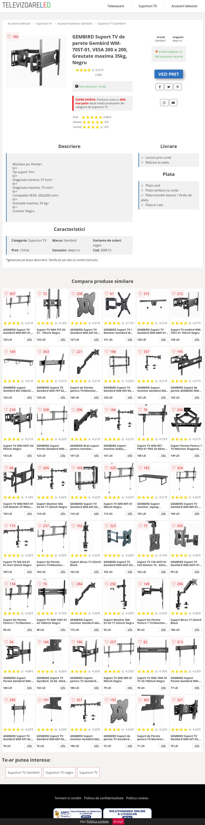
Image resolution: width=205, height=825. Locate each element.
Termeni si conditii (68, 798)
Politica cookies (137, 798)
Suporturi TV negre (59, 772)
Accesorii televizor (184, 6)
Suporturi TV (148, 6)
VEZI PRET (168, 74)
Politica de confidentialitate (103, 798)
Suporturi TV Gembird (112, 23)
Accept (118, 821)
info (29, 339)
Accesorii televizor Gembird (75, 23)
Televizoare (116, 6)
